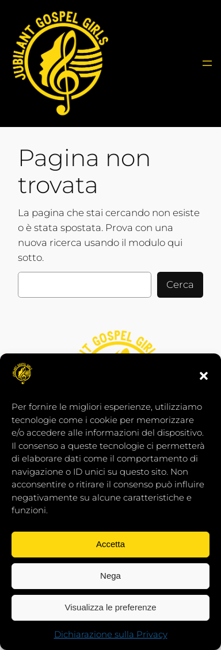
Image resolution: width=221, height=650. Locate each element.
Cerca (180, 284)
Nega (110, 575)
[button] (203, 376)
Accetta (110, 544)
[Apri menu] (207, 63)
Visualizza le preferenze (111, 607)
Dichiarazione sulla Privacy (110, 634)
